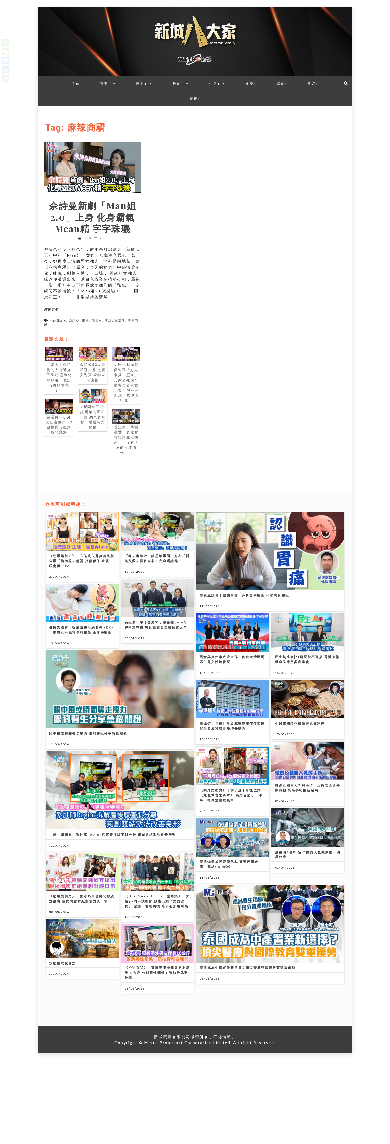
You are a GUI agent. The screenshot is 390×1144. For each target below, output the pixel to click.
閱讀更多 (51, 309)
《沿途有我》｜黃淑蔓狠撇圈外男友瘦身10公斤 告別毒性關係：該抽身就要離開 (157, 1046)
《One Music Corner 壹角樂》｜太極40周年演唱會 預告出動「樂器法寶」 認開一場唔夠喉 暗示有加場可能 (157, 964)
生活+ (217, 83)
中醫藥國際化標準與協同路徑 (300, 755)
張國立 (97, 320)
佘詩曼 (74, 320)
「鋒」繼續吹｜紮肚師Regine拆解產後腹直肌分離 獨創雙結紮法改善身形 (112, 876)
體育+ (282, 83)
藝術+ (312, 83)
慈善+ (195, 98)
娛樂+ (250, 83)
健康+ (108, 83)
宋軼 (85, 320)
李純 (108, 320)
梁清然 (119, 320)
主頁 (76, 83)
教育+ (181, 83)
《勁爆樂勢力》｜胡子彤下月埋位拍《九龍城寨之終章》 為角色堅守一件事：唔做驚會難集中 (231, 837)
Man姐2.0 (57, 320)
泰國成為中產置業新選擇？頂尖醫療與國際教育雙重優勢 (247, 1030)
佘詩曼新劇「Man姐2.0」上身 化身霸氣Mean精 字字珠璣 (92, 216)
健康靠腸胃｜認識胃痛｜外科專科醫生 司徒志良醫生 (244, 595)
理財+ (144, 83)
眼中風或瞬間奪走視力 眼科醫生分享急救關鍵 (88, 754)
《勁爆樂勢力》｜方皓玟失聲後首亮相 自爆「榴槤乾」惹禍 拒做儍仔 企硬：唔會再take (81, 561)
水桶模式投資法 (62, 1036)
